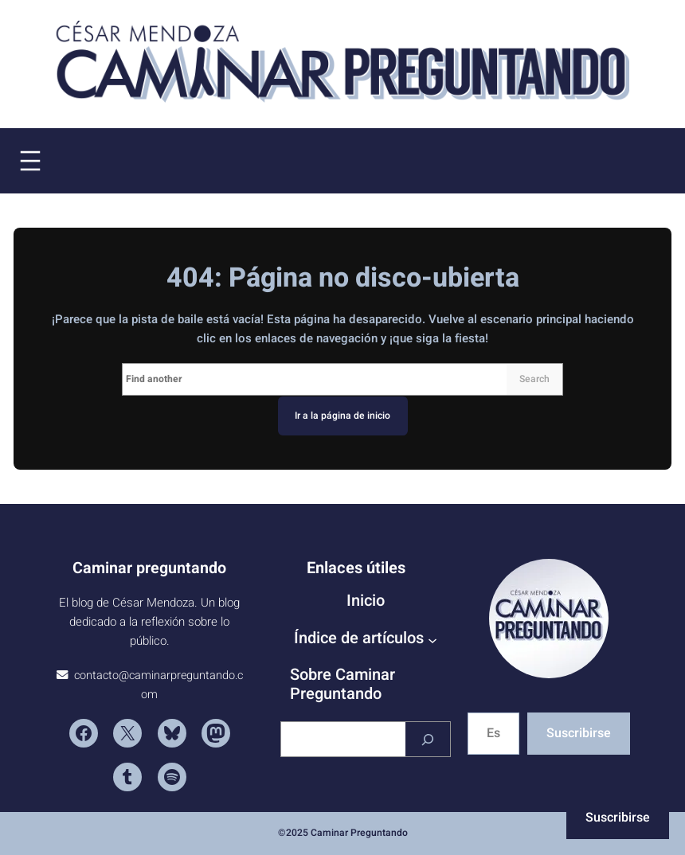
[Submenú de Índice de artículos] (432, 639)
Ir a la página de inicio (342, 415)
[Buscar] (427, 739)
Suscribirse (578, 733)
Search (534, 379)
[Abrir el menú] (30, 161)
